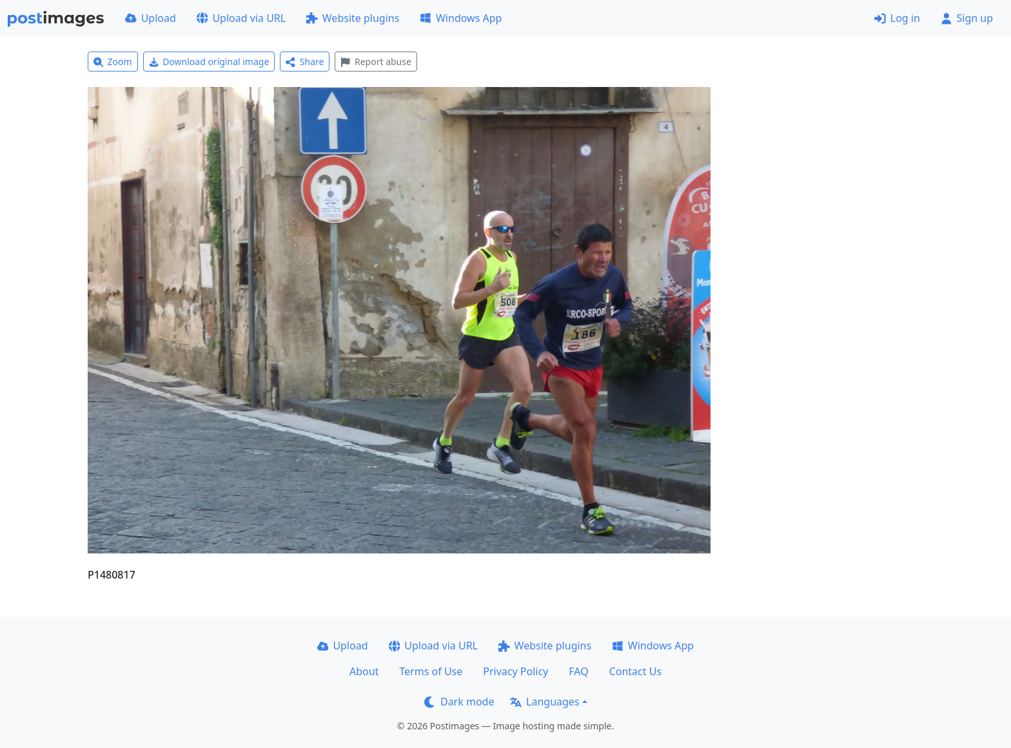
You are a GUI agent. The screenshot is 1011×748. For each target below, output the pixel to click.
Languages (544, 702)
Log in (897, 18)
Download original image (209, 61)
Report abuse (375, 61)
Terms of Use (430, 671)
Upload (150, 18)
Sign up (967, 18)
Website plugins (352, 18)
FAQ (578, 671)
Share (305, 61)
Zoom (112, 61)
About (363, 671)
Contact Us (635, 671)
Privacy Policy (515, 671)
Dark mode (459, 702)
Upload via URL (241, 18)
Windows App (461, 18)
